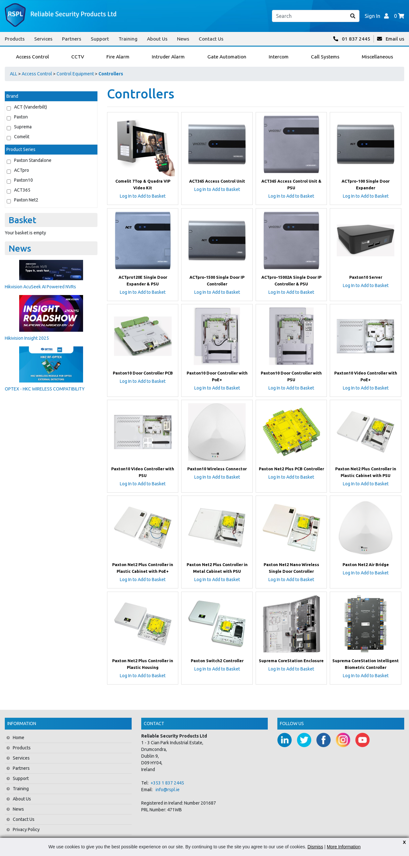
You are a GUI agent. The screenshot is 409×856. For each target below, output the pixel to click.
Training (128, 39)
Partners (71, 39)
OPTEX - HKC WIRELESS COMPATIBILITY (45, 388)
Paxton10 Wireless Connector (217, 468)
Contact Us (211, 39)
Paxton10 (23, 180)
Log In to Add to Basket (143, 196)
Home (18, 737)
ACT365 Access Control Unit (217, 181)
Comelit (21, 136)
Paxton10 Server (365, 277)
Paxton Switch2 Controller (217, 660)
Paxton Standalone (32, 160)
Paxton (21, 116)
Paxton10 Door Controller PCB (143, 373)
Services (43, 39)
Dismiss (315, 846)
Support (100, 39)
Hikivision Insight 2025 (27, 338)
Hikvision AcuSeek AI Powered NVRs (40, 286)
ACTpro (21, 170)
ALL (13, 73)
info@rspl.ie (168, 789)
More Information (344, 846)
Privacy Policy (26, 829)
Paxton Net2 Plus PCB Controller (291, 468)
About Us (157, 39)
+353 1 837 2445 (167, 782)
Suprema (23, 126)
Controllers (110, 73)
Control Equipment (75, 73)
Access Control (37, 73)
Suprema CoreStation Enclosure (291, 660)
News (183, 39)
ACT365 (22, 190)
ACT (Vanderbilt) (30, 107)
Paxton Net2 (26, 199)
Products (15, 39)
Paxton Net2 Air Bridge (366, 564)
